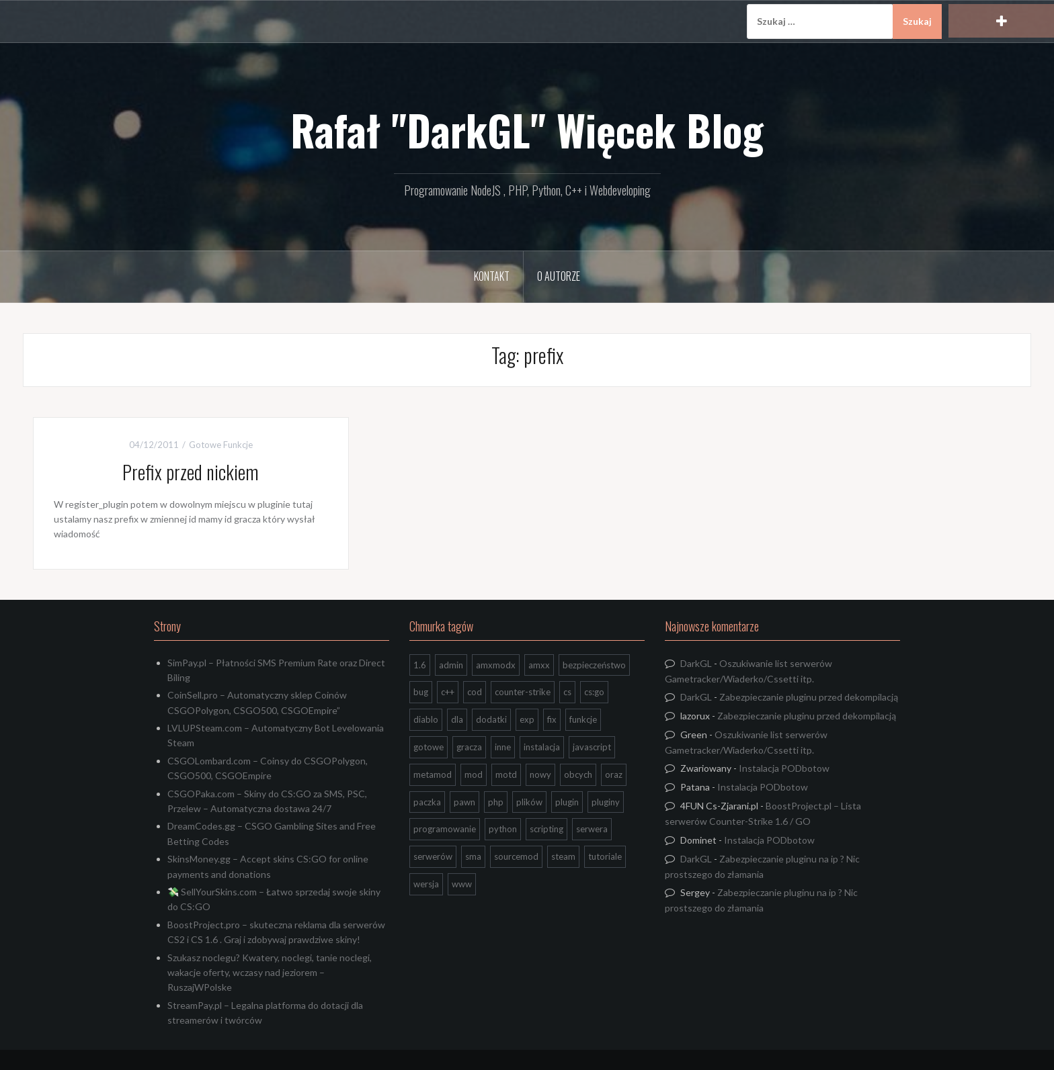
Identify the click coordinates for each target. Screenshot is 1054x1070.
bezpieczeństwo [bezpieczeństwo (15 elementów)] (594, 665)
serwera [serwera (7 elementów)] (592, 828)
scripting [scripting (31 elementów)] (546, 828)
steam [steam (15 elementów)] (563, 856)
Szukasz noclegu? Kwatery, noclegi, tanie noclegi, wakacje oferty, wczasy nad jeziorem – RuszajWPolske (269, 972)
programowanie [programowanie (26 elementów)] (444, 828)
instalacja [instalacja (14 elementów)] (542, 747)
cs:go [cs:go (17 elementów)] (594, 691)
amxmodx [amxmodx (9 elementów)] (496, 665)
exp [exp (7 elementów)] (527, 719)
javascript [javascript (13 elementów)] (592, 747)
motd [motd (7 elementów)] (506, 774)
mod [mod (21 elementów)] (473, 774)
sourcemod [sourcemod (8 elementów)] (516, 856)
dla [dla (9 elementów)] (457, 719)
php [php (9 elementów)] (495, 802)
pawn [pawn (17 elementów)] (464, 802)
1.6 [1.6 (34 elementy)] (419, 665)
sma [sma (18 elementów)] (473, 856)
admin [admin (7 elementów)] (451, 665)
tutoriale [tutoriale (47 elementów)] (605, 856)
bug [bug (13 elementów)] (420, 691)
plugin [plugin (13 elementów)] (567, 802)
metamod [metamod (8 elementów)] (432, 774)
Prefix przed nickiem (190, 472)
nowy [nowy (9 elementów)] (540, 774)
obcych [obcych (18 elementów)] (578, 774)
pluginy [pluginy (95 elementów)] (606, 802)
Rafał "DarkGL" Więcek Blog (527, 130)
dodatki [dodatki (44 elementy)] (491, 719)
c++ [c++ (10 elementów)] (447, 691)
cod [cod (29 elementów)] (474, 691)
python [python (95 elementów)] (503, 828)
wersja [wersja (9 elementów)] (426, 884)
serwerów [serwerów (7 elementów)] (432, 856)
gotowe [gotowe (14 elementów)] (428, 747)
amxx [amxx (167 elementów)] (539, 665)
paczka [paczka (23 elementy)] (427, 802)
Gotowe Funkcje (221, 444)
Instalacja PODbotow (784, 768)
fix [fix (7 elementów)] (552, 719)
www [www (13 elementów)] (462, 884)
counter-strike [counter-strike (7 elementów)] (523, 691)
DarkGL (696, 663)
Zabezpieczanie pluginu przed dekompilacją (808, 697)
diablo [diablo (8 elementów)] (425, 719)
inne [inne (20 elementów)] (503, 747)
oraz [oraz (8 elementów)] (613, 774)
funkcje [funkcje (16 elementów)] (583, 719)
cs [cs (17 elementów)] (567, 691)
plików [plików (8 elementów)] (529, 802)
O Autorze (558, 276)
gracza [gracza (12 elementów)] (469, 747)
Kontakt (492, 276)
